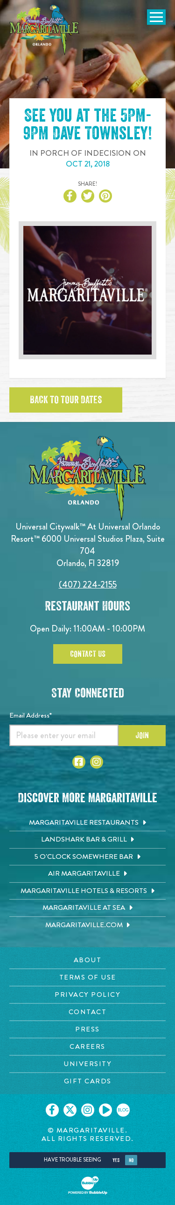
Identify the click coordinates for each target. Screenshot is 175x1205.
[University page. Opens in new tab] (87, 1064)
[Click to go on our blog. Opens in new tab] (123, 1110)
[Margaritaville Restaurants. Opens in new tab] (87, 822)
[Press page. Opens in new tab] (87, 1029)
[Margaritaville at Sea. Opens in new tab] (87, 908)
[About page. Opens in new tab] (87, 960)
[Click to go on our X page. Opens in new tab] (70, 1110)
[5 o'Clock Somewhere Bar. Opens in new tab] (87, 857)
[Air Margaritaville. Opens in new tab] (87, 873)
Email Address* (30, 715)
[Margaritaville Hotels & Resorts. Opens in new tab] (87, 891)
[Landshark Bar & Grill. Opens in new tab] (87, 839)
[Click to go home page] (44, 30)
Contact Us (87, 654)
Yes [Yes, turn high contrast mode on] (115, 1160)
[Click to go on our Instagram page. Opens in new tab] (87, 1110)
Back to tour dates (66, 400)
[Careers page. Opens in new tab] (87, 1046)
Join (142, 735)
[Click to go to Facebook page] (78, 762)
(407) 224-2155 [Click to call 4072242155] (88, 584)
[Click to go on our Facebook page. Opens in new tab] (52, 1110)
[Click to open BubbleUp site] (87, 1185)
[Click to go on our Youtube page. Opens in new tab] (105, 1110)
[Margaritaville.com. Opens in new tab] (87, 925)
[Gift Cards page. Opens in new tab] (87, 1081)
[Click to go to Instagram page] (96, 762)
